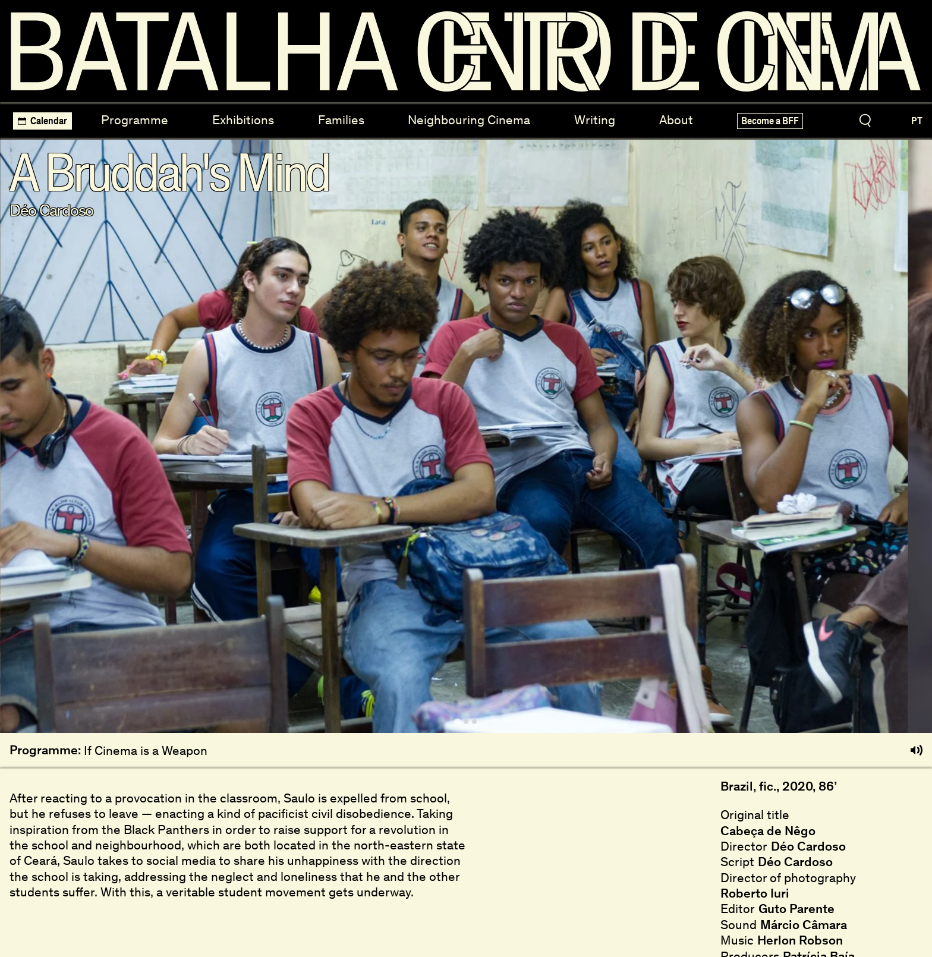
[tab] (457, 721)
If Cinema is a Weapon (145, 750)
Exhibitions (243, 120)
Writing (594, 120)
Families (341, 120)
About (676, 120)
